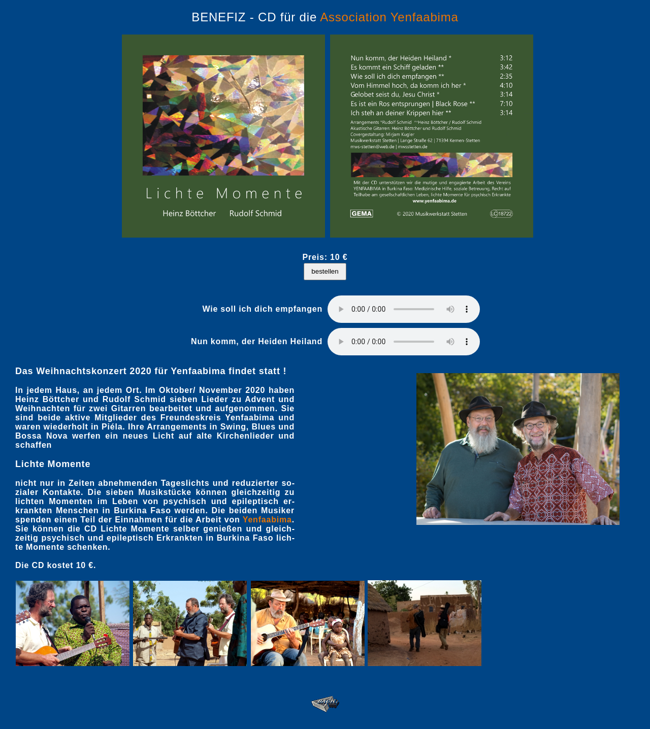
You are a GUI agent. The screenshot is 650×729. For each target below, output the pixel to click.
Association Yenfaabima (389, 17)
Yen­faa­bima (267, 519)
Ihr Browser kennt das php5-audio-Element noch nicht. (404, 309)
